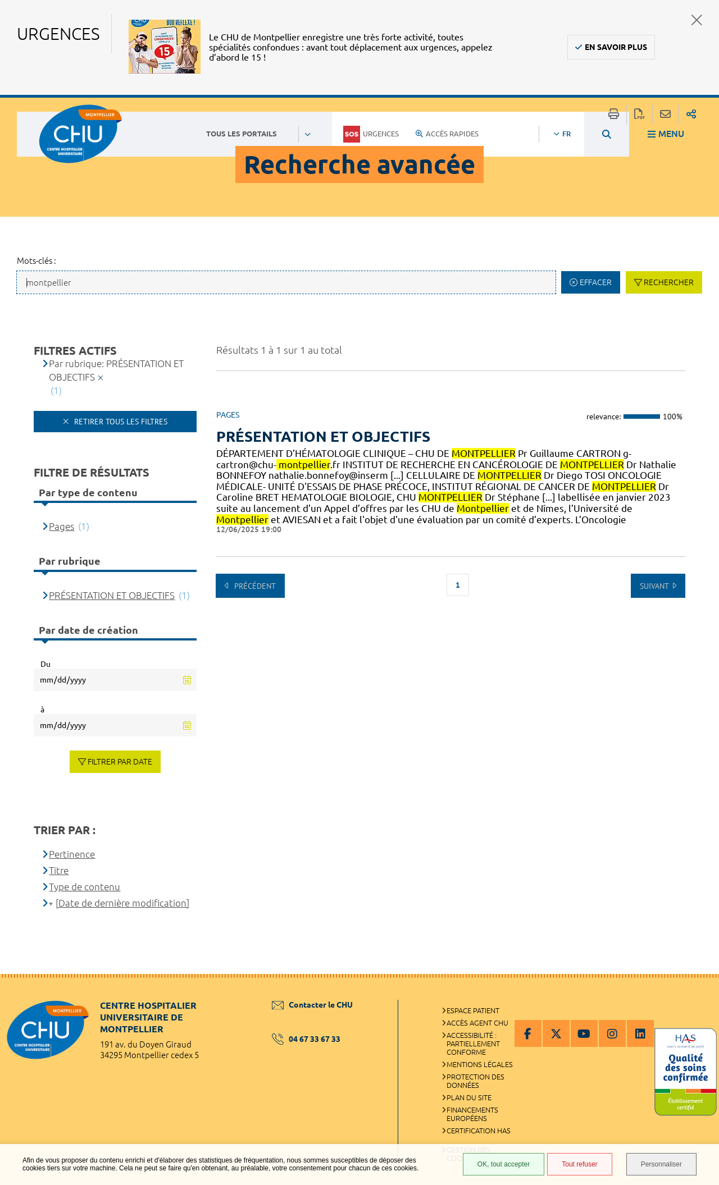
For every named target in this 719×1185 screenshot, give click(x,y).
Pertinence (72, 854)
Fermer (696, 20)
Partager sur (691, 115)
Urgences (371, 134)
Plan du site (469, 1097)
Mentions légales (480, 1064)
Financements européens (472, 1114)
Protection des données (475, 1081)
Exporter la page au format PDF (639, 115)
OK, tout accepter (503, 1164)
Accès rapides (447, 134)
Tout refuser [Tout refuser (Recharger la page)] (579, 1164)
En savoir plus (616, 47)
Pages (61, 526)
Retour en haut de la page (699, 996)
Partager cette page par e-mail (665, 115)
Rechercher (669, 282)
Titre (59, 870)
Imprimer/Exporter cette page (613, 115)
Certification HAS (479, 1130)
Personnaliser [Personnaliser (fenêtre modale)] (661, 1164)
